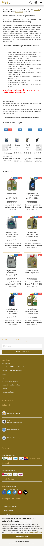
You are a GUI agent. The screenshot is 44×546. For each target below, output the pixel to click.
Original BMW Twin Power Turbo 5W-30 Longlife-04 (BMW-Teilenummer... (32, 196)
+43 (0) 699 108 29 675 (11, 490)
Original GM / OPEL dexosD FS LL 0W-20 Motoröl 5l (17, 147)
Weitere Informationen (22, 542)
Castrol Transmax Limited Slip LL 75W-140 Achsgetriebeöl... (32, 273)
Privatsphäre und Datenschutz (11, 385)
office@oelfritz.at (11, 486)
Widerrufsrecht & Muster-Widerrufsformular (15, 367)
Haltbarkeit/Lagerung (10, 506)
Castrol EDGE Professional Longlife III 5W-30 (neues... (12, 196)
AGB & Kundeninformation (10, 381)
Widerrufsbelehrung (13, 430)
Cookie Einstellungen (8, 392)
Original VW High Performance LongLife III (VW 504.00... (11, 273)
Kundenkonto (19, 12)
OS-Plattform (6, 363)
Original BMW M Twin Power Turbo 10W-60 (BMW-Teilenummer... (12, 311)
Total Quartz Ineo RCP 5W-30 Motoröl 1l (28, 147)
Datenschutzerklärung (35, 532)
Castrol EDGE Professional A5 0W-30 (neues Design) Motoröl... (32, 311)
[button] (5, 148)
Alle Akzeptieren (22, 536)
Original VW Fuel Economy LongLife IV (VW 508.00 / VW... (12, 234)
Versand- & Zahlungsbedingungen (12, 370)
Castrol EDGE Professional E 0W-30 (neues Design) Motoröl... (32, 234)
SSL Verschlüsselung (13, 438)
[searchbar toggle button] (30, 2)
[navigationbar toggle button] (41, 2)
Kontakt (4, 374)
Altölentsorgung (9, 510)
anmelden (37, 10)
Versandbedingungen (8, 470)
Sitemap (4, 388)
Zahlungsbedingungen (8, 455)
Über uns (7, 514)
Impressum (5, 378)
